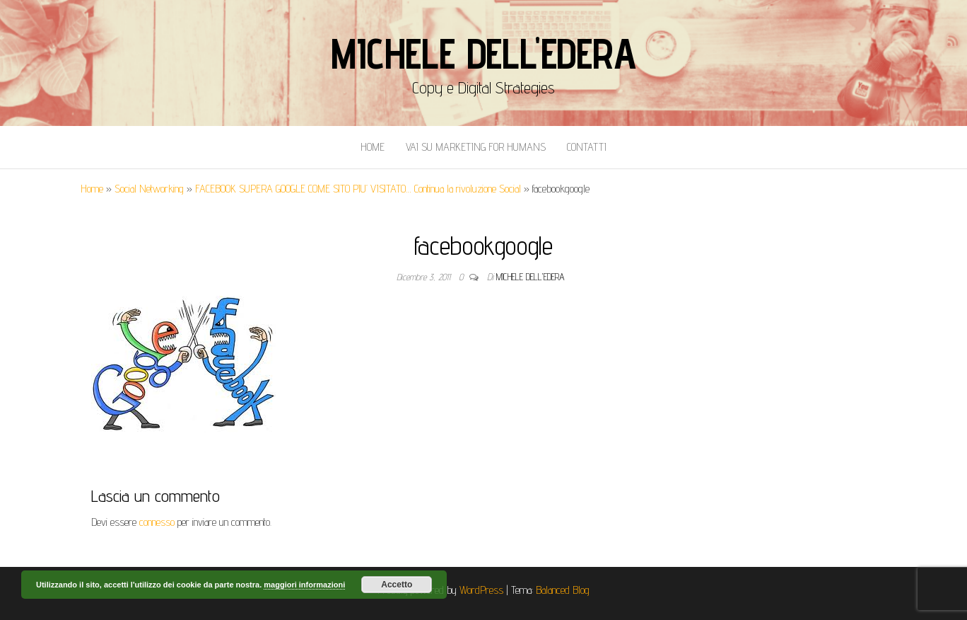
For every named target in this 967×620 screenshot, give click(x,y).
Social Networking (149, 188)
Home (373, 147)
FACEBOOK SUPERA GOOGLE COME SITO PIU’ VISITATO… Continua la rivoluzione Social (358, 188)
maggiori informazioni (304, 584)
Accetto (396, 585)
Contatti (586, 147)
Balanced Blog (563, 590)
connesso (157, 522)
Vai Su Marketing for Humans (476, 147)
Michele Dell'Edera (483, 53)
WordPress (481, 590)
